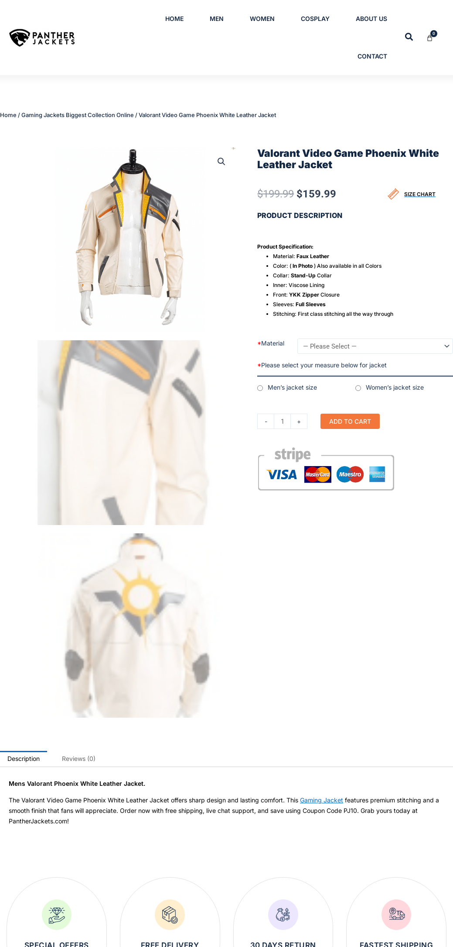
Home (174, 18)
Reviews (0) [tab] (78, 508)
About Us (371, 18)
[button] (221, 156)
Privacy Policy (349, 849)
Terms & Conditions (357, 863)
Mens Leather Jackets (196, 891)
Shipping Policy (351, 905)
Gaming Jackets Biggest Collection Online (77, 112)
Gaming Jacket (321, 550)
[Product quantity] (283, 416)
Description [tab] (23, 508)
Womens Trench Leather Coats (208, 933)
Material (270, 337)
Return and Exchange (360, 919)
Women (262, 18)
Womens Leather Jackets (201, 919)
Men (217, 18)
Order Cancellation (356, 933)
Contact (372, 56)
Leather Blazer (186, 863)
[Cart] (434, 38)
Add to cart (351, 416)
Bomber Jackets (189, 849)
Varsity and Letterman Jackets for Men (218, 905)
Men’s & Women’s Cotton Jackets (212, 877)
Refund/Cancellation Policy (367, 891)
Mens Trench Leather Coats (204, 835)
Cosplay (315, 18)
